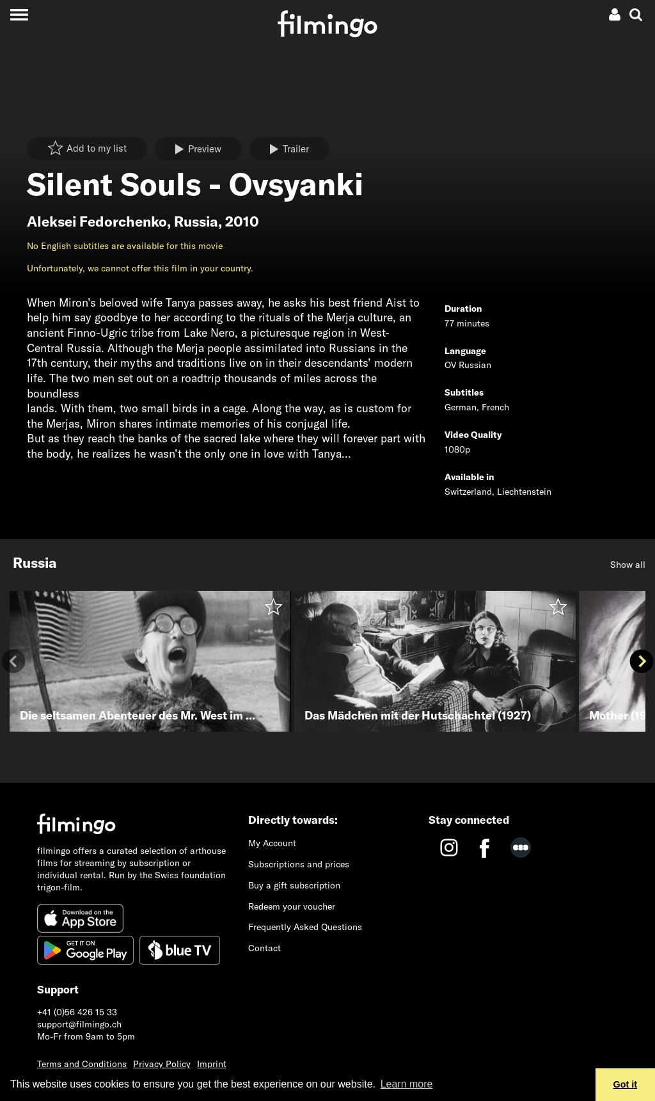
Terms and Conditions (82, 1064)
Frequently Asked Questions (305, 927)
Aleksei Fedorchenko (97, 221)
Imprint (211, 1064)
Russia (196, 221)
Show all (627, 564)
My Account (272, 843)
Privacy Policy (162, 1064)
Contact (264, 948)
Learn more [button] (407, 1084)
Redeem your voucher (291, 906)
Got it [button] (625, 1084)
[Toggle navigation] (19, 14)
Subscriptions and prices (298, 864)
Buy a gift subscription (294, 885)
